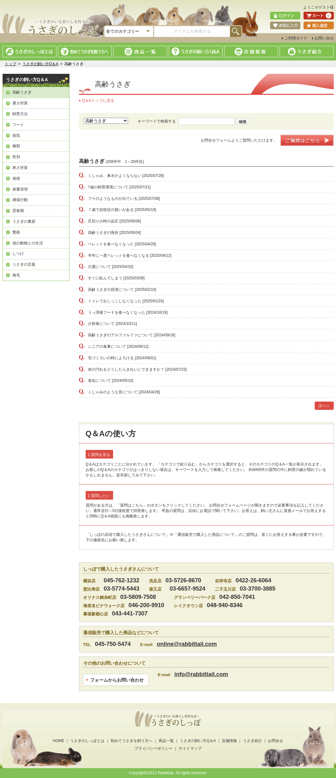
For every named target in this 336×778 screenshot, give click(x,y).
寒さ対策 (20, 167)
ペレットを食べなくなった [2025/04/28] (117, 244)
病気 (16, 135)
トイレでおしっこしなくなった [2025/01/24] (121, 301)
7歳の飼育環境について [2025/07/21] (115, 187)
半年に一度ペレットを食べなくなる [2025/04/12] (125, 255)
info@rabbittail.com (201, 674)
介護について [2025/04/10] (106, 266)
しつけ (18, 253)
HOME (58, 741)
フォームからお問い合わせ (117, 679)
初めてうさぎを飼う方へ (132, 741)
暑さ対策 (20, 103)
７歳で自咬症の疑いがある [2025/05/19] (117, 209)
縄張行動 (20, 200)
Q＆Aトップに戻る (98, 100)
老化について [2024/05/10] (106, 380)
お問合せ (275, 741)
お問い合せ (324, 38)
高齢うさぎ (22, 92)
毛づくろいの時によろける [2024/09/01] (117, 358)
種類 (16, 146)
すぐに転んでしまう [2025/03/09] (112, 278)
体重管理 (20, 189)
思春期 (18, 210)
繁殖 (16, 232)
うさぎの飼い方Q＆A (40, 64)
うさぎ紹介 (252, 741)
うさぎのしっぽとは (87, 741)
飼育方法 (20, 114)
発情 (16, 178)
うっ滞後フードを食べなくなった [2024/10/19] (123, 312)
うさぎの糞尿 (23, 221)
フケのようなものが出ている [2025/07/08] (119, 198)
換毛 (16, 275)
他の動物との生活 (27, 243)
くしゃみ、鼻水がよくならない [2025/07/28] (121, 175)
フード (18, 125)
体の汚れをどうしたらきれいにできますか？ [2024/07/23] (133, 369)
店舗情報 (229, 741)
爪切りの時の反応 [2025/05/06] (110, 221)
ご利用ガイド (295, 38)
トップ (10, 64)
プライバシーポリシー (153, 748)
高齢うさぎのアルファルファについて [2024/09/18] (127, 335)
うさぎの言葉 (23, 264)
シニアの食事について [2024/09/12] (114, 346)
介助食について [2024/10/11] (108, 323)
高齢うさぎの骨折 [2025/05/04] (110, 232)
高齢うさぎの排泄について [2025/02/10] (117, 289)
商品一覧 (166, 741)
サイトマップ (190, 748)
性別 (16, 157)
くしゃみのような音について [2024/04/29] (119, 392)
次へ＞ (324, 405)
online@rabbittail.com (187, 644)
